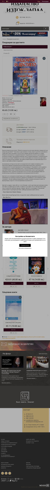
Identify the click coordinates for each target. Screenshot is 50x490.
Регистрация (45, 1)
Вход (39, 1)
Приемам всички (25, 245)
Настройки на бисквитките (25, 248)
